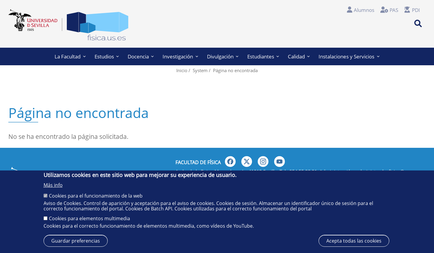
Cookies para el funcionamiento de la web (96, 196)
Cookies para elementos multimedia (89, 218)
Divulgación (222, 56)
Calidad (299, 56)
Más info (53, 185)
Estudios (107, 56)
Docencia (141, 56)
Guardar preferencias (75, 241)
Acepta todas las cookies (354, 241)
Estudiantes (263, 56)
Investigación (180, 56)
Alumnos (364, 10)
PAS (394, 10)
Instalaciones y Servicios (349, 56)
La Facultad (70, 56)
